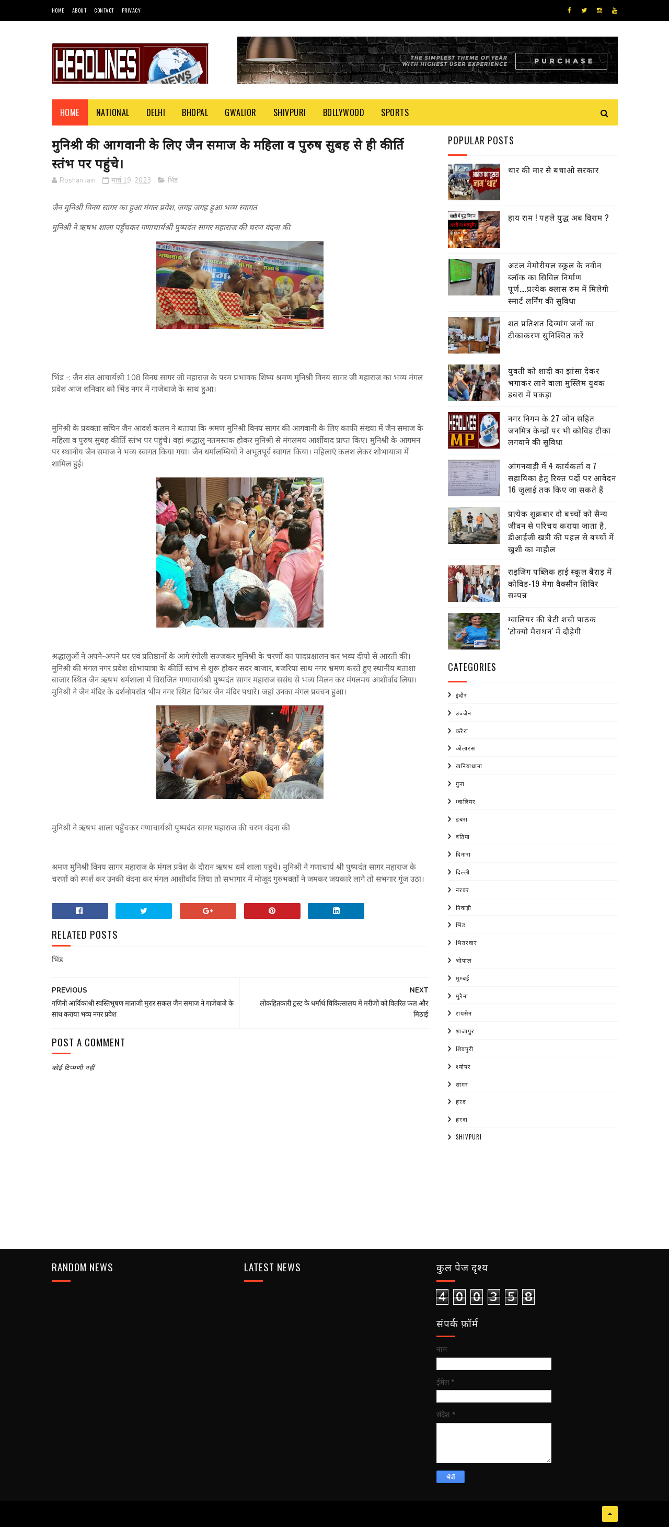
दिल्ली (463, 872)
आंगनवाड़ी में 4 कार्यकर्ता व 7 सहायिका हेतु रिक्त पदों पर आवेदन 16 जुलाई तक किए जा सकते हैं (562, 477)
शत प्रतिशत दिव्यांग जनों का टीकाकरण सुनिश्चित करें (551, 328)
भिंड (173, 180)
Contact (104, 10)
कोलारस (465, 748)
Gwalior (241, 112)
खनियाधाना (469, 765)
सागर (462, 1084)
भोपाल (463, 960)
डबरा (462, 819)
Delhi (156, 112)
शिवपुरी (465, 1048)
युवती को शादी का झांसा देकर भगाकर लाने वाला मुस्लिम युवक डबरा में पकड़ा (556, 382)
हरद (461, 1101)
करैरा (462, 730)
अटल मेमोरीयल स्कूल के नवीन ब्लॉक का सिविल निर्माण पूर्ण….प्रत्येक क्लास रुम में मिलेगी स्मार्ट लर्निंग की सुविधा (558, 282)
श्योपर (463, 1066)
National (113, 112)
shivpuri (469, 1137)
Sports (395, 112)
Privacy (131, 10)
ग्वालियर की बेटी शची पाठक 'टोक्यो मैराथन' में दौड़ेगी (552, 624)
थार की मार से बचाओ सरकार (553, 169)
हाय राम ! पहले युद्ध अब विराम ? (558, 217)
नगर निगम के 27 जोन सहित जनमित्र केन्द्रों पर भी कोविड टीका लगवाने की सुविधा (559, 429)
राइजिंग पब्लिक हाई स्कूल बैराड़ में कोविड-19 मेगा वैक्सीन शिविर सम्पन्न (560, 582)
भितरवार (466, 942)
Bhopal (195, 112)
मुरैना (462, 996)
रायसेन (464, 1013)
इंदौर (461, 695)
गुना (460, 783)
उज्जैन (463, 713)
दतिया (463, 836)
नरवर (462, 889)
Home (58, 10)
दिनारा (463, 854)
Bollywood (344, 112)
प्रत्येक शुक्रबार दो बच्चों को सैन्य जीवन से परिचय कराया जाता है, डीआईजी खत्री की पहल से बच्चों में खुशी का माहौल (561, 530)
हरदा (462, 1119)
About (79, 10)
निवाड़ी (463, 907)
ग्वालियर (466, 801)
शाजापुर (465, 1031)
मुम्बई (462, 978)
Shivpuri (289, 112)
